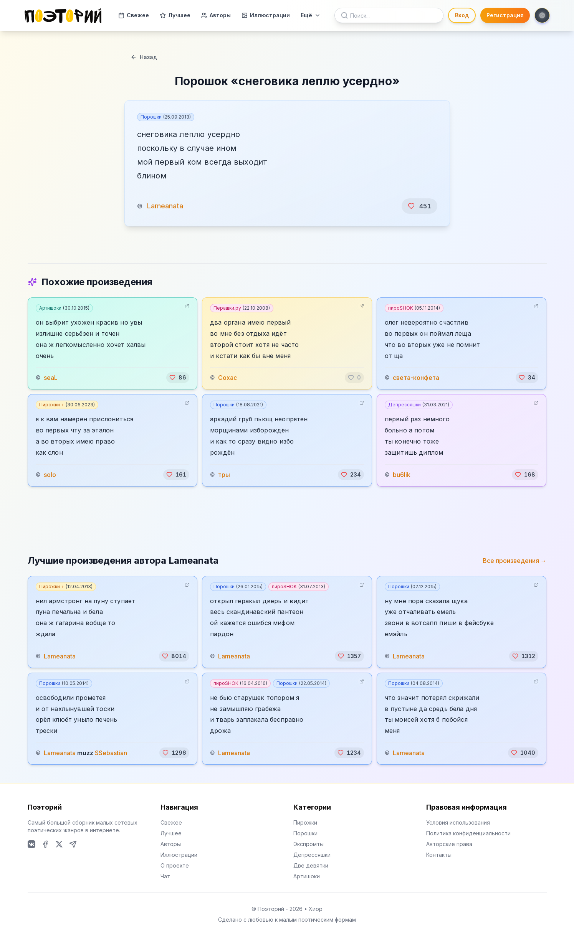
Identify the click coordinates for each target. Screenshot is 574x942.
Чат (165, 876)
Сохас (227, 377)
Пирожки (305, 822)
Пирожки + (67, 404)
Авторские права (449, 844)
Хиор (316, 909)
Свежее (133, 15)
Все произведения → (515, 560)
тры (224, 474)
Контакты (439, 854)
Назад (144, 57)
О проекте (174, 865)
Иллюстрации (266, 15)
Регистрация (505, 15)
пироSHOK (414, 308)
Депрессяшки (418, 404)
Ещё (311, 15)
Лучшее (175, 15)
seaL (51, 377)
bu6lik (401, 474)
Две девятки (310, 865)
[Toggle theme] (542, 15)
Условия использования (458, 822)
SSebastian (111, 753)
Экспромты (308, 844)
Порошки (166, 117)
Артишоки (64, 308)
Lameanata (165, 206)
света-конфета (416, 377)
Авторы (216, 15)
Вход (462, 15)
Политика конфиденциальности (468, 833)
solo (50, 474)
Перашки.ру (241, 308)
